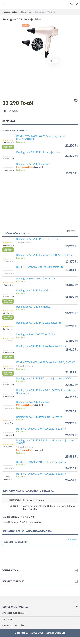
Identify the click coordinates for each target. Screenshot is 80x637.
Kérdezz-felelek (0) (40, 581)
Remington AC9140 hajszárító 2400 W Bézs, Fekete (45, 255)
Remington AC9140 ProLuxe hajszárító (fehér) (42, 346)
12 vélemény (8, 329)
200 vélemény (8, 142)
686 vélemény (8, 245)
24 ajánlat (8, 121)
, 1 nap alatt (29, 405)
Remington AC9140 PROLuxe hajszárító (39, 323)
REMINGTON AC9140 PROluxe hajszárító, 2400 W (45, 362)
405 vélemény (8, 369)
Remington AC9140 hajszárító (33, 164)
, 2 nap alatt (29, 167)
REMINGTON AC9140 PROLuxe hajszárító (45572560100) (40, 138)
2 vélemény (8, 447)
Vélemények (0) (40, 570)
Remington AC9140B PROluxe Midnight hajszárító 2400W (45, 442)
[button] (75, 4)
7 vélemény (8, 341)
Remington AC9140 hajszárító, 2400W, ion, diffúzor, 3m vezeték (46, 392)
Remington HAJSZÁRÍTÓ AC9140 (35, 278)
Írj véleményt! (8, 159)
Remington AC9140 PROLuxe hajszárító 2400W (43, 378)
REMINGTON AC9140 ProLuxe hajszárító (40, 267)
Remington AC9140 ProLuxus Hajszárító (39, 417)
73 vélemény (8, 313)
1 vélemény (8, 261)
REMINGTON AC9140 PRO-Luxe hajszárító (41, 428)
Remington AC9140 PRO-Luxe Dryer (37, 239)
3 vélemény (8, 285)
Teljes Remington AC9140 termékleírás (21, 522)
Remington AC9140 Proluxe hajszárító (38, 152)
